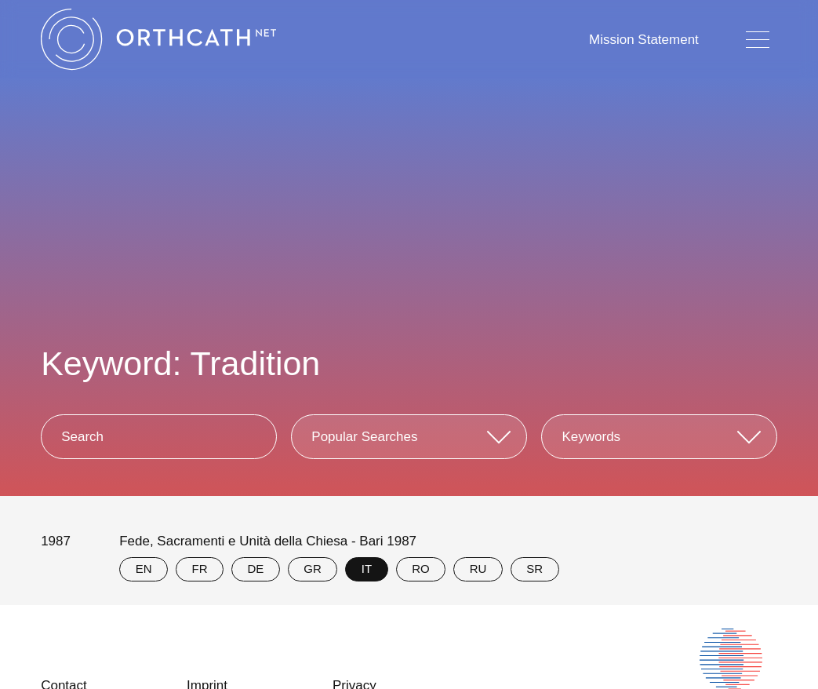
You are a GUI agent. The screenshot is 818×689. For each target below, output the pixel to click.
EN (144, 568)
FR (200, 568)
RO (421, 568)
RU (478, 568)
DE (256, 568)
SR (534, 568)
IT (367, 568)
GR (313, 568)
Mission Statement (644, 39)
